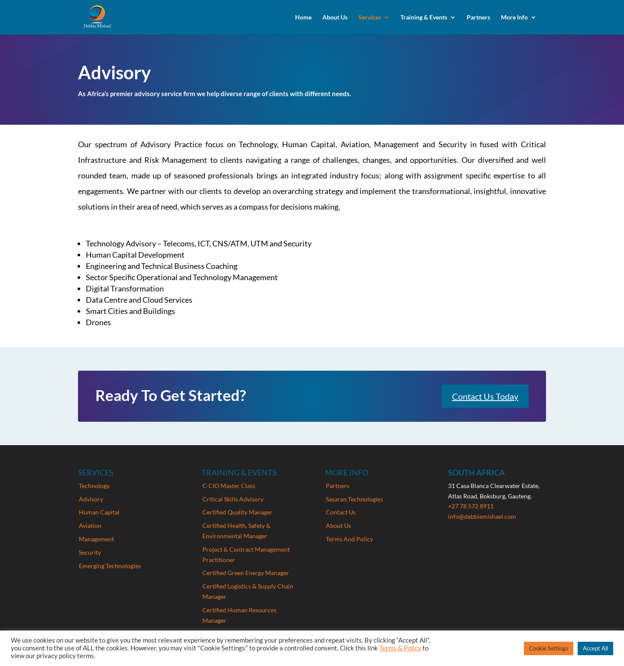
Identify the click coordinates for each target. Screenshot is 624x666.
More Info (514, 17)
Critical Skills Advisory (232, 499)
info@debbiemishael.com (482, 516)
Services (369, 17)
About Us (335, 17)
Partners (478, 17)
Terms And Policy (349, 539)
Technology (94, 485)
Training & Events (423, 17)
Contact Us (341, 512)
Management (96, 539)
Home (303, 17)
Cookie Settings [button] (548, 648)
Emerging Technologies (110, 565)
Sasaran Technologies (354, 499)
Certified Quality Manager (237, 512)
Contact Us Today (485, 396)
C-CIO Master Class (228, 485)
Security (90, 552)
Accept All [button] (595, 648)
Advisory (91, 499)
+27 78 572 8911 (471, 506)
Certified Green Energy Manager (245, 572)
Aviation (90, 525)
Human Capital (99, 512)
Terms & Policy (400, 648)
